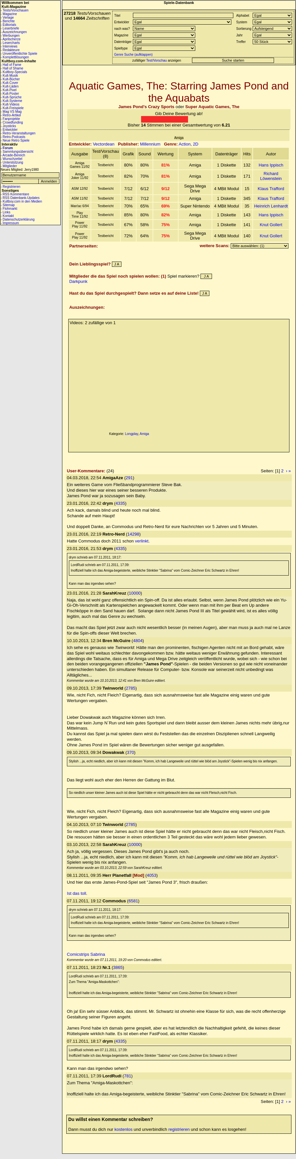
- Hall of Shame (12, 68)
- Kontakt (7, 216)
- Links (5, 212)
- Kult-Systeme (11, 101)
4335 (120, 503)
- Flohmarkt (9, 208)
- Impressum (10, 223)
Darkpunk (78, 281)
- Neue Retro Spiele (15, 140)
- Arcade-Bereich (13, 155)
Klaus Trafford (271, 188)
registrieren (179, 1129)
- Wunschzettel (11, 159)
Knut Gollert (271, 224)
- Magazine (9, 14)
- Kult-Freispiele (12, 108)
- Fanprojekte (10, 119)
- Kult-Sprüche (11, 97)
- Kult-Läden (9, 86)
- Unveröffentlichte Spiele (19, 53)
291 (129, 477)
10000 (134, 593)
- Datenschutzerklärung (17, 219)
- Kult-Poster (10, 93)
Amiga (144, 434)
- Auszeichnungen (14, 32)
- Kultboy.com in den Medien (21, 201)
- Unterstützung (12, 162)
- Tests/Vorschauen (15, 10)
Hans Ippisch (271, 165)
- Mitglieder (9, 166)
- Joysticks (8, 126)
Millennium (150, 144)
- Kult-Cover (9, 83)
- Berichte (8, 21)
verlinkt (141, 541)
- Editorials (8, 25)
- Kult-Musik (9, 75)
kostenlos (124, 1129)
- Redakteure (10, 50)
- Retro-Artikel (11, 115)
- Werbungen (10, 35)
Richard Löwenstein (271, 176)
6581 (133, 900)
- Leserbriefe (10, 28)
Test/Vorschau (156, 60)
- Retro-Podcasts (13, 137)
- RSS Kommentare (15, 194)
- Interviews (9, 46)
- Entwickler (9, 129)
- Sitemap (8, 205)
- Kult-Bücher (10, 79)
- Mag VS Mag (11, 111)
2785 (131, 688)
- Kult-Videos (10, 104)
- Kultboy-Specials (14, 72)
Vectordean (104, 144)
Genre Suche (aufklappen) (133, 54)
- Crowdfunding (12, 122)
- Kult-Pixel (8, 90)
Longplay (131, 434)
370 (130, 752)
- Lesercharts (10, 43)
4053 (151, 875)
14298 (133, 534)
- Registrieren (10, 186)
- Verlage (7, 17)
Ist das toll (76, 893)
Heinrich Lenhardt (271, 206)
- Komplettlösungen (15, 57)
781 (127, 1075)
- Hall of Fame (11, 65)
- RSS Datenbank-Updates (20, 198)
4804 (137, 640)
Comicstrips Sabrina (86, 954)
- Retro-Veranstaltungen (18, 133)
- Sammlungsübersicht (17, 151)
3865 (118, 967)
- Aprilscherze (11, 39)
